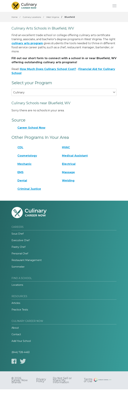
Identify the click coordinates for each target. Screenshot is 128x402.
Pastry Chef (18, 246)
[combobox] (62, 97)
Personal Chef (20, 253)
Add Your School (21, 341)
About (15, 327)
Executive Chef (20, 240)
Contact (16, 334)
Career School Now (31, 127)
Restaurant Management (27, 260)
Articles (16, 303)
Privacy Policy (41, 380)
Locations (17, 284)
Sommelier (18, 266)
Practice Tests (20, 309)
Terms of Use (88, 380)
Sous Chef (18, 233)
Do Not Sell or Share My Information (62, 380)
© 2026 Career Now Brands (20, 380)
